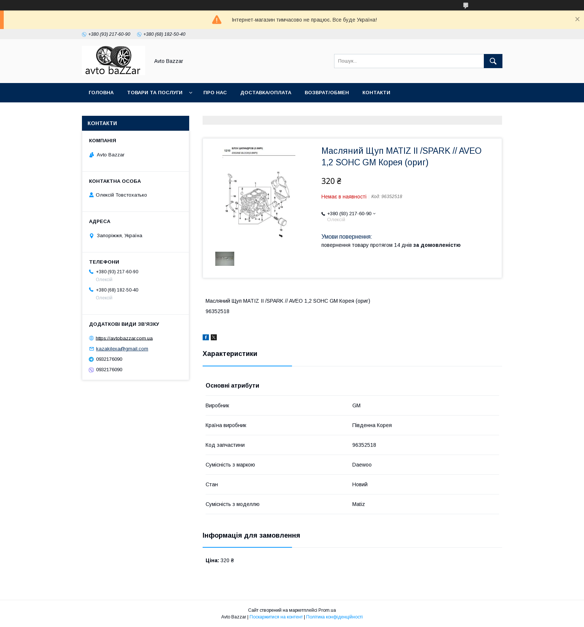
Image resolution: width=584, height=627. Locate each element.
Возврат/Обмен (327, 92)
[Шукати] (493, 61)
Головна (101, 92)
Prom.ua (327, 610)
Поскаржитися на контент (276, 617)
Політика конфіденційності (334, 617)
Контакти (376, 92)
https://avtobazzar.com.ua (124, 338)
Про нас (215, 92)
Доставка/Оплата (265, 92)
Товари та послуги (154, 92)
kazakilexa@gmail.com (122, 348)
